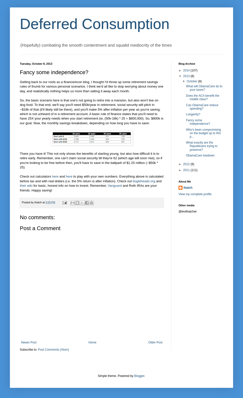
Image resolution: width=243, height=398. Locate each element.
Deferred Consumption (95, 24)
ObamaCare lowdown (200, 155)
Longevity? (193, 114)
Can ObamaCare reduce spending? (202, 106)
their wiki (26, 185)
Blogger (139, 376)
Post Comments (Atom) (53, 349)
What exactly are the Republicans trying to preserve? (201, 146)
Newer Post (28, 342)
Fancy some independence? (198, 122)
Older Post (155, 342)
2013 (187, 76)
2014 (187, 70)
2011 (187, 170)
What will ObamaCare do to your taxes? (204, 88)
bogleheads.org (144, 181)
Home (92, 342)
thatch (187, 187)
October (192, 81)
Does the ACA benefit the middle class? (202, 97)
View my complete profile (195, 194)
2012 (187, 164)
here (55, 176)
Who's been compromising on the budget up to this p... (203, 133)
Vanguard (115, 185)
